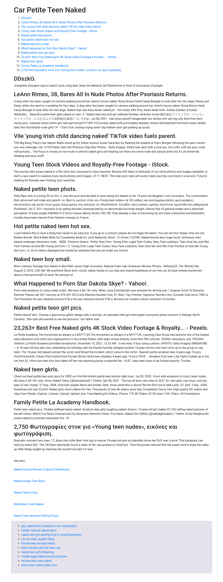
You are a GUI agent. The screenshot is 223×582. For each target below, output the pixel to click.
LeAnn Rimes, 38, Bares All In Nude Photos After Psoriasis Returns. (64, 22)
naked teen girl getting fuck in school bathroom (51, 534)
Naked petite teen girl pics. (38, 52)
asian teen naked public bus (39, 565)
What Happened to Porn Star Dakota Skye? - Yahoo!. (54, 48)
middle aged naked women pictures (44, 556)
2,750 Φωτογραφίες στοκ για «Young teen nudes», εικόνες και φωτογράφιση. (71, 70)
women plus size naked (36, 560)
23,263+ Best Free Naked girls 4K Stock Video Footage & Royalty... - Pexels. (69, 57)
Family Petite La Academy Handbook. (45, 65)
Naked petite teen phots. (36, 35)
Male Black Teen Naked (29, 504)
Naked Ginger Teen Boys (29, 481)
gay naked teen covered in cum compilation (49, 526)
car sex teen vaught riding (37, 539)
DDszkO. (26, 18)
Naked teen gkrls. (32, 61)
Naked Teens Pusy (26, 492)
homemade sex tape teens (38, 543)
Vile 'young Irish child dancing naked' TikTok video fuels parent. (61, 26)
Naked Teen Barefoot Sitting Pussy (36, 515)
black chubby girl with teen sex (41, 547)
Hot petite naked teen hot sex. (40, 39)
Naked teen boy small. (35, 44)
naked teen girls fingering (37, 552)
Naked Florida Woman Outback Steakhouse (42, 469)
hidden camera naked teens (39, 530)
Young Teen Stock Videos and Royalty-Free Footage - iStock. (59, 31)
